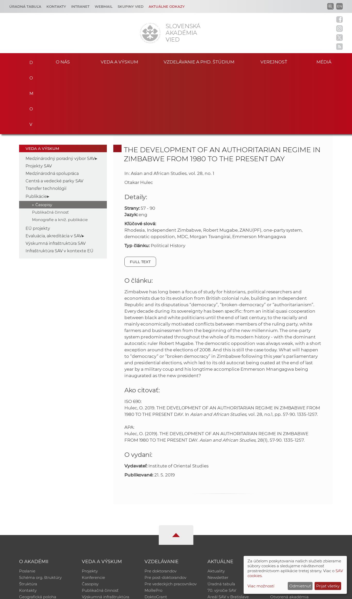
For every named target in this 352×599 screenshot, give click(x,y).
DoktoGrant (156, 534)
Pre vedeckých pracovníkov (171, 520)
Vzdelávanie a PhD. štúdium (199, 61)
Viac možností (260, 586)
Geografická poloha (37, 534)
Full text (140, 197)
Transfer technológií (46, 124)
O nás (62, 61)
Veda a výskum (119, 61)
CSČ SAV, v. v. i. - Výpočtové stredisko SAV (96, 592)
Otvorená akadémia (289, 534)
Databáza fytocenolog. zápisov (299, 520)
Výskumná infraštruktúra (105, 534)
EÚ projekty (38, 164)
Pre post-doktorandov (165, 514)
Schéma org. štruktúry (40, 514)
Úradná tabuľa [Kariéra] (25, 6)
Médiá (325, 61)
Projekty (90, 507)
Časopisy (43, 140)
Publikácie (36, 132)
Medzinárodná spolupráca (52, 109)
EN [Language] (339, 6)
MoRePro (153, 527)
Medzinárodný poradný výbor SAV (60, 94)
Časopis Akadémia (288, 527)
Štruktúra (28, 520)
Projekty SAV (39, 102)
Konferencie (93, 514)
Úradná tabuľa (221, 520)
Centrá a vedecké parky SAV (54, 117)
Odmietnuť (300, 586)
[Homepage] (150, 33)
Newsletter (217, 514)
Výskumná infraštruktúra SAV (56, 179)
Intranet (80, 6)
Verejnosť (274, 61)
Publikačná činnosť (50, 148)
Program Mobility (161, 540)
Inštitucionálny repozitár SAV (297, 507)
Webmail (104, 6)
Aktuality (216, 507)
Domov (29, 61)
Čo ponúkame (221, 540)
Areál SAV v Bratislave (228, 534)
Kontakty (56, 6)
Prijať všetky (328, 586)
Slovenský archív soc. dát (293, 514)
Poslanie (27, 507)
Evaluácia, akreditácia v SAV (54, 171)
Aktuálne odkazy (167, 6)
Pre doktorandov (161, 507)
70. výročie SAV (221, 527)
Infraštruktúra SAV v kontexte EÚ (59, 186)
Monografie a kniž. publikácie (60, 155)
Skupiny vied (130, 6)
